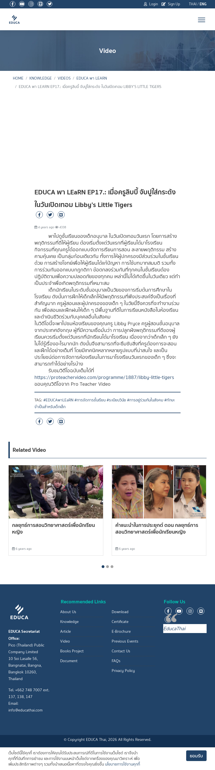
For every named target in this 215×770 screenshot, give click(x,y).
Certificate (120, 622)
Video (65, 641)
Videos (64, 78)
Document (69, 661)
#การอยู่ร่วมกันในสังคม (145, 400)
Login (151, 4)
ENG (203, 4)
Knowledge (69, 622)
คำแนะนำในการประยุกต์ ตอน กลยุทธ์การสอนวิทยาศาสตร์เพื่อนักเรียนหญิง (156, 528)
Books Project (72, 651)
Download (120, 612)
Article (65, 631)
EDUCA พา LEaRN (91, 78)
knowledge (40, 78)
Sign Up (171, 4)
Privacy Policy (123, 671)
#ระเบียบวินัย (116, 400)
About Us (68, 612)
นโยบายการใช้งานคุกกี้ (122, 764)
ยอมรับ (196, 755)
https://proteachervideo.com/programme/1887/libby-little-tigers (104, 377)
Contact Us (121, 651)
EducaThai (174, 628)
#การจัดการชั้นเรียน (90, 400)
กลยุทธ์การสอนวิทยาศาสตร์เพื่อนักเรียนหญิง (53, 528)
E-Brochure (121, 631)
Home (18, 78)
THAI (193, 4)
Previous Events (125, 641)
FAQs (116, 661)
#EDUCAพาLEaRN (58, 400)
